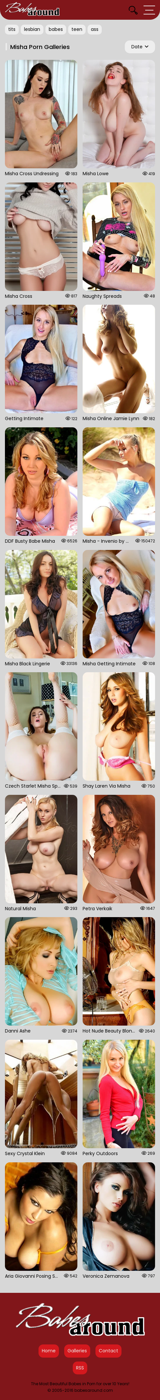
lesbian (32, 29)
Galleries (77, 1350)
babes (56, 29)
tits (11, 29)
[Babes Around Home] (32, 10)
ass (94, 29)
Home (49, 1350)
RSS (80, 1367)
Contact (108, 1350)
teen (76, 29)
